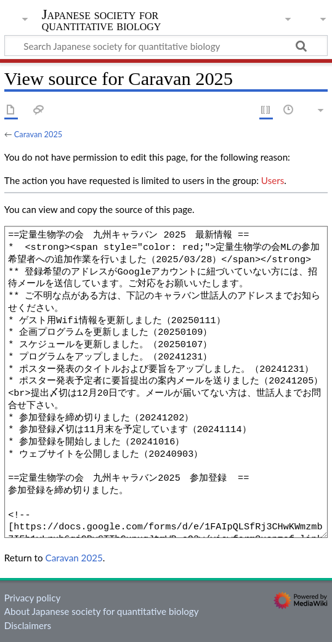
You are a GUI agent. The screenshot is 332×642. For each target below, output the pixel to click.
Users (272, 180)
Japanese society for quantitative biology (101, 21)
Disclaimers (27, 625)
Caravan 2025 (38, 134)
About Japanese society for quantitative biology (101, 611)
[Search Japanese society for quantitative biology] (166, 45)
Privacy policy (32, 597)
